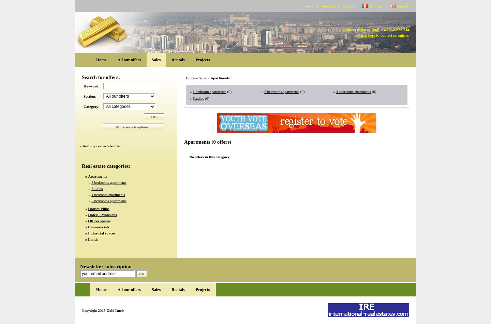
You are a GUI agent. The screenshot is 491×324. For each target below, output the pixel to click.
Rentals (178, 60)
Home (309, 6)
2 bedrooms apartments (109, 201)
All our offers (129, 60)
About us (328, 6)
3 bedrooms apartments (109, 182)
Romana (376, 6)
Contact (348, 6)
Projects (203, 60)
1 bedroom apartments (108, 195)
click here (367, 35)
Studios (97, 189)
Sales (156, 60)
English (403, 6)
